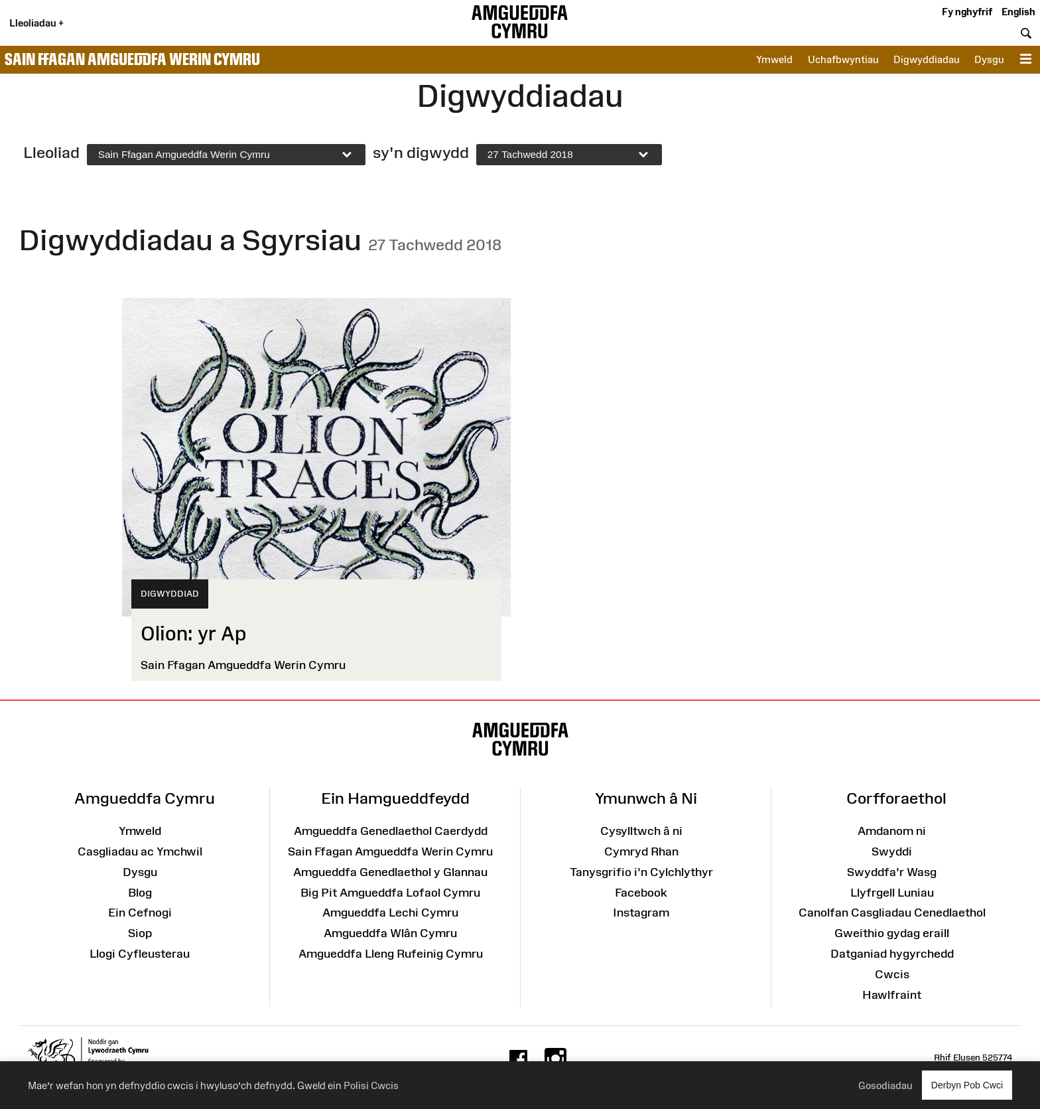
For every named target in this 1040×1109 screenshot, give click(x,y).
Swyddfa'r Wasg (892, 872)
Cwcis (892, 974)
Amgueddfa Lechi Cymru (390, 912)
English (1018, 11)
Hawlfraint (891, 994)
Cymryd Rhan (641, 851)
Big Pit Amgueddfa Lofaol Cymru (390, 892)
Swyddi (892, 851)
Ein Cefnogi (140, 912)
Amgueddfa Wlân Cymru (390, 933)
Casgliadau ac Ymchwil (140, 851)
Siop (140, 933)
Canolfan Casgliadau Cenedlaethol (892, 912)
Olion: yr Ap (193, 633)
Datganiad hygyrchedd (892, 953)
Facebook (641, 892)
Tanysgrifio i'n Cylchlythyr (641, 872)
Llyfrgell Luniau (892, 892)
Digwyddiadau (926, 59)
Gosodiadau (885, 1085)
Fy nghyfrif (967, 11)
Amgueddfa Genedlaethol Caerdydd (390, 831)
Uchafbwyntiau (843, 59)
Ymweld (774, 59)
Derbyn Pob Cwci (967, 1084)
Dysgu (989, 59)
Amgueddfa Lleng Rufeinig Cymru (390, 953)
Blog (140, 892)
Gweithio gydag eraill (891, 933)
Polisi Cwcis (371, 1085)
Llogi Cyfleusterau (140, 953)
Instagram (641, 912)
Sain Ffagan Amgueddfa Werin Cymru (132, 59)
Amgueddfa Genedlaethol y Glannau (390, 872)
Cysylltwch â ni (641, 831)
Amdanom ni (892, 831)
